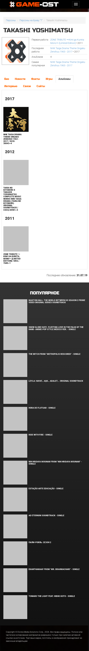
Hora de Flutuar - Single (42, 408)
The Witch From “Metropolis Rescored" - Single (54, 354)
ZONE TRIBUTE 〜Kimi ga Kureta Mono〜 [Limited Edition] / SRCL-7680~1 (12, 258)
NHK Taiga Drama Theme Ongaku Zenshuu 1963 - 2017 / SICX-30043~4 (12, 139)
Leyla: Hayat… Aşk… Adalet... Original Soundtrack (56, 381)
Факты (35, 79)
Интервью (10, 86)
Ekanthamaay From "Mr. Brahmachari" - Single (54, 569)
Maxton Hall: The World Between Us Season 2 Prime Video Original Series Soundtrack (57, 301)
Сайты (41, 86)
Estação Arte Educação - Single (46, 488)
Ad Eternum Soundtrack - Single (46, 515)
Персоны (11, 20)
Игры (49, 79)
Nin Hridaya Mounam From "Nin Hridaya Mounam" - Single (55, 463)
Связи (27, 86)
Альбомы (64, 79)
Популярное (44, 293)
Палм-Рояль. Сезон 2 (40, 542)
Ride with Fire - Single (40, 435)
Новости (20, 79)
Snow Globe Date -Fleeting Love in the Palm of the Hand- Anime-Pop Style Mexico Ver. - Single (56, 328)
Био (6, 79)
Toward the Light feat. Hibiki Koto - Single (52, 596)
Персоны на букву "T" (31, 20)
